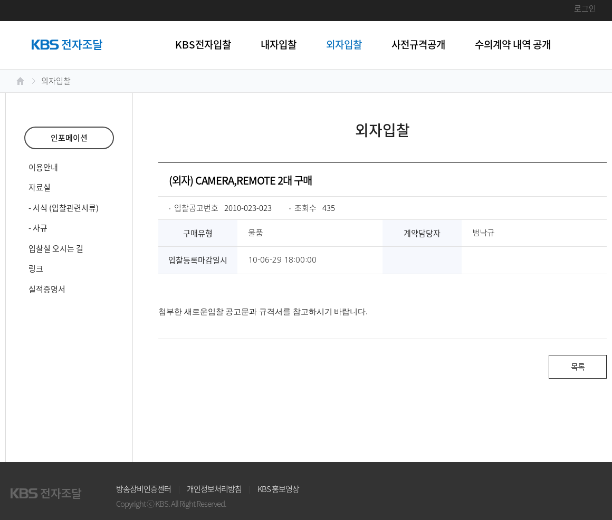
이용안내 (43, 167)
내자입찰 (279, 44)
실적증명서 (46, 289)
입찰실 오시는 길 (55, 248)
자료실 (39, 187)
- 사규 (37, 228)
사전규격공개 (418, 44)
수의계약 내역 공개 (513, 44)
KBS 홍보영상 (278, 489)
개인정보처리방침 (214, 489)
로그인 (585, 8)
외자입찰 (344, 44)
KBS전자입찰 (203, 44)
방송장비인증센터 (143, 489)
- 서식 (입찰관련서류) (63, 208)
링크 (35, 268)
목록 (578, 366)
